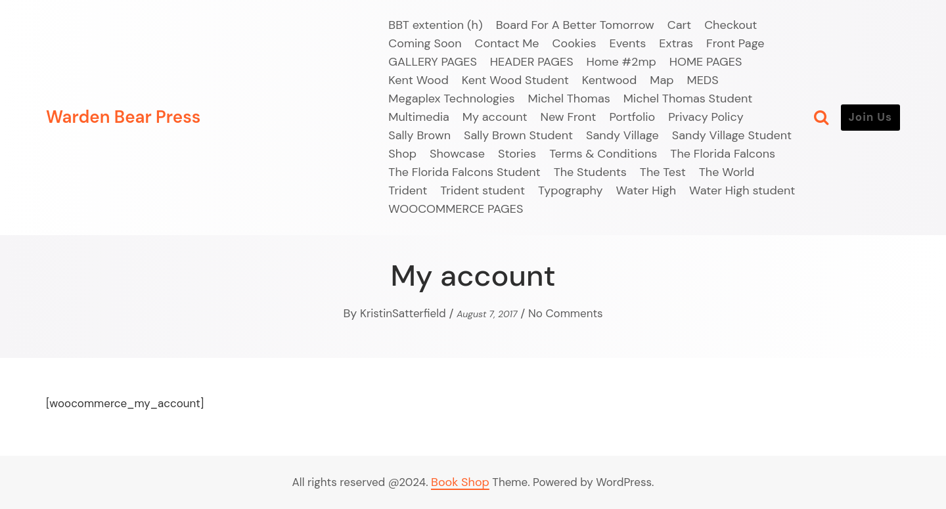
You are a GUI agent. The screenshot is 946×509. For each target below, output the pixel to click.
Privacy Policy (706, 117)
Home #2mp (621, 62)
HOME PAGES (705, 62)
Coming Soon (424, 43)
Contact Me (507, 43)
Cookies (574, 43)
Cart (679, 25)
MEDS (703, 80)
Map (661, 80)
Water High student (742, 190)
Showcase (457, 154)
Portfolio (632, 117)
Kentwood (609, 80)
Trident (407, 190)
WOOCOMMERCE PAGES (455, 209)
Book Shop (460, 482)
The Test (663, 172)
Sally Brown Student (518, 135)
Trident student (482, 190)
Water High (646, 190)
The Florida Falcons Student (464, 172)
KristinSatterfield (403, 313)
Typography (570, 190)
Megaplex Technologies (451, 98)
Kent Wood (418, 80)
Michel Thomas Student (688, 98)
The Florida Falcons (722, 154)
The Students (590, 172)
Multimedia (418, 117)
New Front (569, 117)
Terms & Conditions (603, 154)
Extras (676, 43)
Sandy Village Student (732, 135)
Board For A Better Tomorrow (575, 25)
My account (495, 117)
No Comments (565, 313)
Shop (402, 154)
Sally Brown (419, 135)
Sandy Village (622, 135)
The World (727, 172)
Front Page (735, 43)
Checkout (730, 25)
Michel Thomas (569, 98)
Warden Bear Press (123, 117)
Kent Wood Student (515, 80)
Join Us (870, 117)
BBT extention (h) (435, 25)
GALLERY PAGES (432, 62)
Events (628, 43)
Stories (517, 154)
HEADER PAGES (532, 62)
